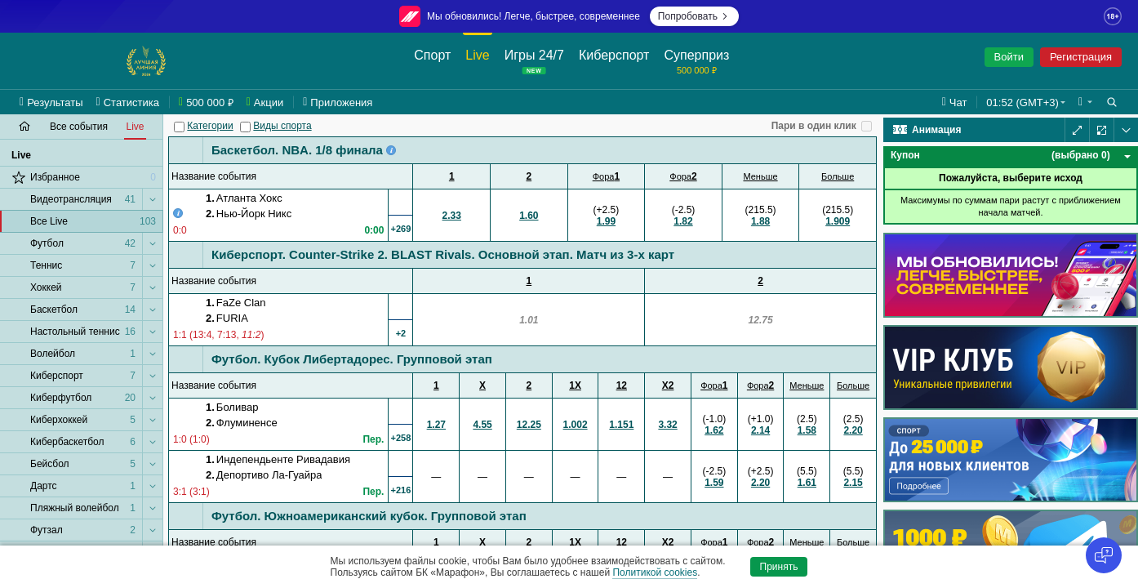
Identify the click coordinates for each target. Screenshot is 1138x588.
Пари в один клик (813, 125)
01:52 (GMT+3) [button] (1022, 102)
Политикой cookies (654, 572)
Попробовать (694, 16)
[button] (1085, 102)
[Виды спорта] (245, 127)
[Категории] (179, 127)
